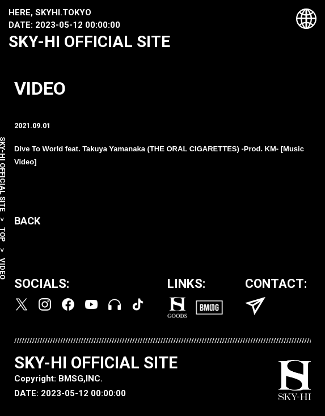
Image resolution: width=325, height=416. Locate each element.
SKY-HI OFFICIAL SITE (89, 41)
